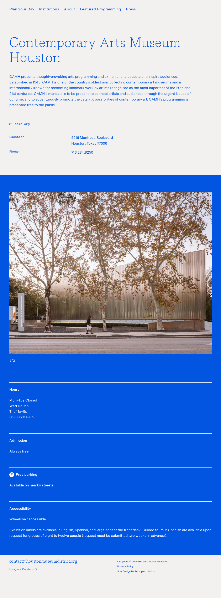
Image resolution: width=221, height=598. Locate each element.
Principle (140, 571)
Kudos (151, 571)
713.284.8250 (82, 152)
